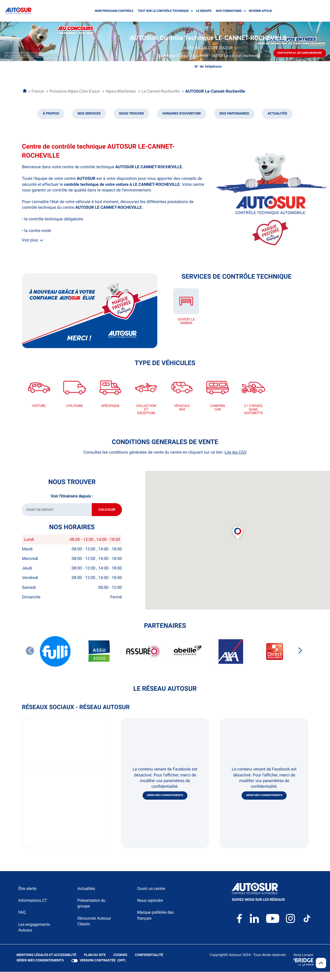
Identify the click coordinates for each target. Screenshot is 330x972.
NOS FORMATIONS (229, 11)
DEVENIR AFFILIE (260, 11)
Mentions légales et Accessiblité (46, 955)
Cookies (120, 955)
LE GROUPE (204, 11)
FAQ (22, 912)
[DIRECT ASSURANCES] (275, 652)
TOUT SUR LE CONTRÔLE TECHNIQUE (163, 11)
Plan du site (95, 955)
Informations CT (32, 900)
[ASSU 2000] (99, 652)
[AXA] (231, 652)
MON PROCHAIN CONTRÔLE (114, 11)
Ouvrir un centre (151, 888)
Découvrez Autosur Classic (94, 921)
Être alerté (27, 888)
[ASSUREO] (143, 652)
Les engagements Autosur (34, 927)
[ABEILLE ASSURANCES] (187, 652)
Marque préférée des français (155, 915)
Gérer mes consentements (165, 795)
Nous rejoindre (150, 900)
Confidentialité (149, 955)
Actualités (86, 888)
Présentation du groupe (91, 903)
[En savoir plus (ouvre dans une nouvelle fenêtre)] (89, 310)
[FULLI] (55, 652)
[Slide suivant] (300, 651)
